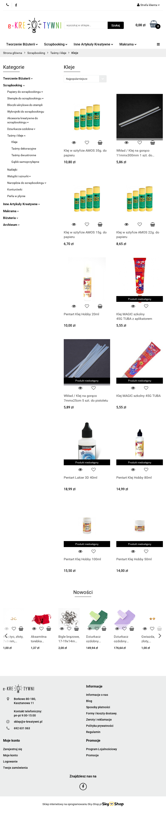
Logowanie (10, 761)
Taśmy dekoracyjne (23, 148)
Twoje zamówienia (15, 767)
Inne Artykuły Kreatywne (93, 44)
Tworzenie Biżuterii (22, 44)
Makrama (128, 44)
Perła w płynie (16, 196)
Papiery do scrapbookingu (25, 91)
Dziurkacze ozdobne (21, 129)
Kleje (14, 142)
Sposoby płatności (98, 707)
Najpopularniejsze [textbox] (76, 78)
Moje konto (10, 755)
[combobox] (85, 78)
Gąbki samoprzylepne (25, 161)
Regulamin (93, 732)
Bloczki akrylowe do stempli (24, 105)
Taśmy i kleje (16, 135)
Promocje (92, 755)
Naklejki (12, 169)
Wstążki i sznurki (19, 176)
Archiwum (11, 225)
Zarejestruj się (12, 749)
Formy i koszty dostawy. (101, 713)
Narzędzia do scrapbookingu (26, 182)
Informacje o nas (97, 694)
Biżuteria (10, 218)
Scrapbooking (55, 44)
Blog (89, 701)
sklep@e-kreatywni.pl (28, 721)
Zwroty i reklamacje (99, 719)
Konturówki (14, 189)
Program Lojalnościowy (101, 749)
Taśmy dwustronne (23, 155)
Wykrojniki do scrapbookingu (25, 111)
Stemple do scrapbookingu (25, 98)
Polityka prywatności (99, 725)
